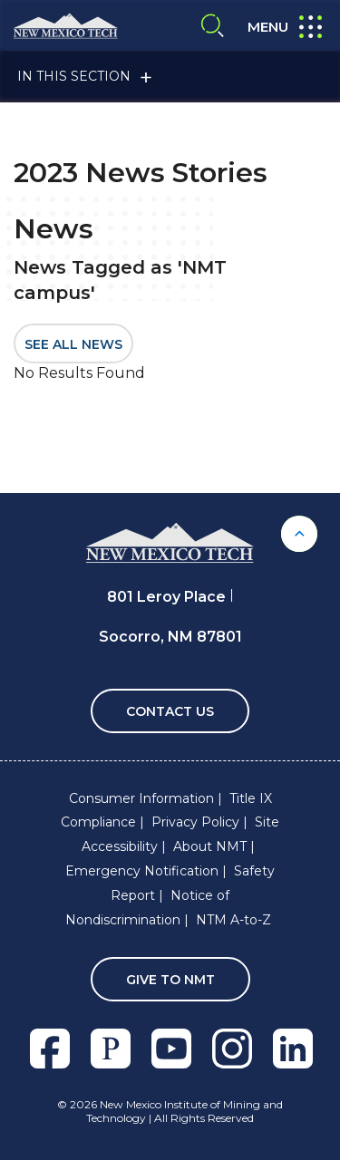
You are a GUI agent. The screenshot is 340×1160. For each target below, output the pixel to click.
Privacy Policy (195, 822)
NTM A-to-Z (233, 920)
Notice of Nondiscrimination (147, 907)
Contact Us (170, 711)
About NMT (210, 846)
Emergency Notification (142, 871)
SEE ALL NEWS (73, 344)
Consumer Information (141, 798)
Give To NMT (170, 980)
